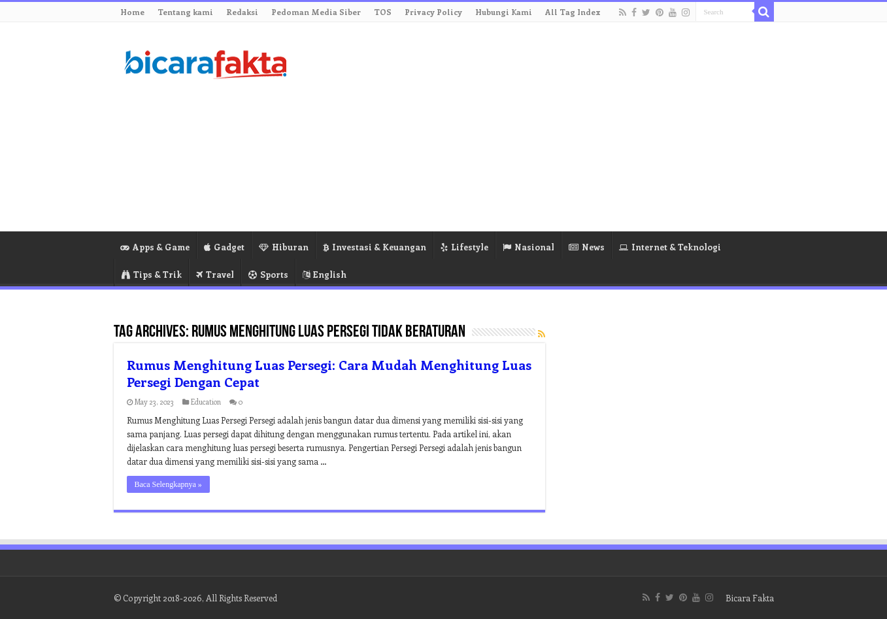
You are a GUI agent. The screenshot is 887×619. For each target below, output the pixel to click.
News (587, 246)
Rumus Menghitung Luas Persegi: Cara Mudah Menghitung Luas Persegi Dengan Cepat (329, 373)
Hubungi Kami (503, 12)
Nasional (528, 246)
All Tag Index (573, 12)
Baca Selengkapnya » (168, 484)
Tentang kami (185, 12)
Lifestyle (464, 246)
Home (132, 12)
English (324, 274)
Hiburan (284, 246)
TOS (383, 12)
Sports (268, 274)
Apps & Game (155, 246)
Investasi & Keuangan (374, 246)
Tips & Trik (152, 274)
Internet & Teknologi (670, 246)
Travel (215, 274)
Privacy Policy (433, 12)
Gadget (224, 246)
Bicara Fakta (750, 597)
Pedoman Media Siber (316, 12)
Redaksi (242, 12)
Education (206, 402)
